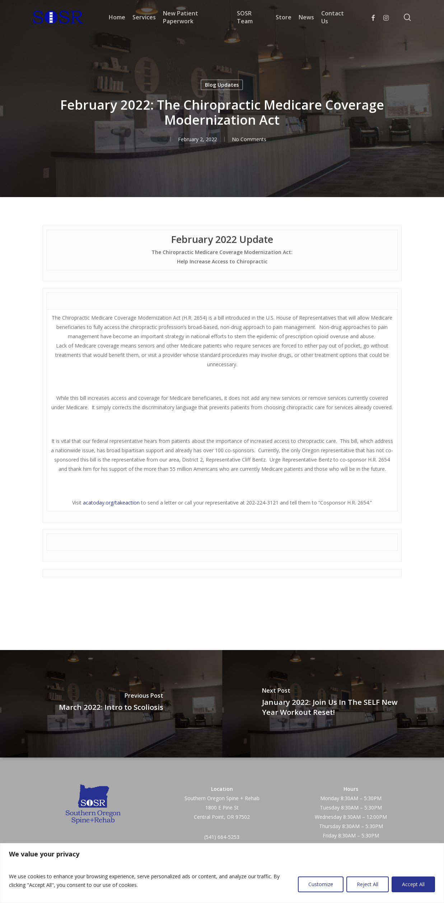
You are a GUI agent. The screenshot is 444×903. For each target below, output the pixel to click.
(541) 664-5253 (221, 836)
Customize (320, 884)
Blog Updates (222, 84)
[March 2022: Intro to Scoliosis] (111, 704)
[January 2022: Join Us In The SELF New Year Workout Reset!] (333, 704)
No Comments (249, 139)
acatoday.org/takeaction (111, 502)
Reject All (367, 884)
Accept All (413, 884)
